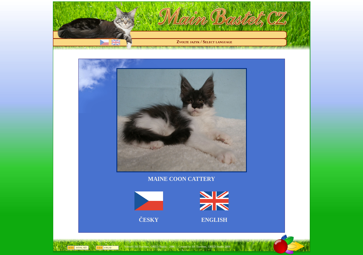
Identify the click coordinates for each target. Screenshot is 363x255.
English (214, 220)
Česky (149, 220)
